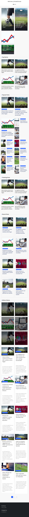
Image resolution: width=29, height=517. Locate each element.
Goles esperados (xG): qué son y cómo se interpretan (23, 159)
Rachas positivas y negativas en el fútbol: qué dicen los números (7, 292)
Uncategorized (4, 109)
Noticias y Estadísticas (14, 1)
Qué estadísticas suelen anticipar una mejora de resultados (20, 87)
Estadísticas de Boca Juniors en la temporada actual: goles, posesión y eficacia (8, 47)
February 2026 (3, 507)
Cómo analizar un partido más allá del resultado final (23, 142)
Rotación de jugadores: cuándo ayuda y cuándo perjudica (7, 272)
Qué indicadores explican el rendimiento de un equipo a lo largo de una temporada (23, 169)
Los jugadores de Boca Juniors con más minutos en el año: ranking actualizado (20, 24)
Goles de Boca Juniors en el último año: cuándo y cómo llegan (7, 71)
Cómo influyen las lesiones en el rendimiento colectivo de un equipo (10, 160)
